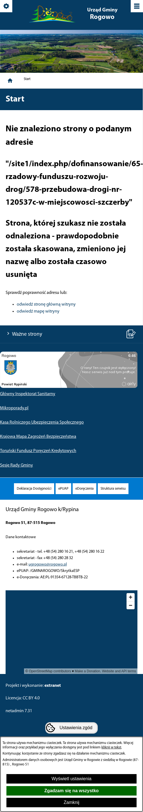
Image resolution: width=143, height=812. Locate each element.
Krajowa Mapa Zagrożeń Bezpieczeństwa (38, 436)
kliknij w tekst (111, 747)
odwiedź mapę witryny (38, 311)
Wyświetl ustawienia (71, 778)
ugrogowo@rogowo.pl (47, 564)
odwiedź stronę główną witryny (46, 304)
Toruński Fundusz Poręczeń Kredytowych (38, 451)
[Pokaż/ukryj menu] (136, 6)
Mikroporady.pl (14, 408)
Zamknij (71, 802)
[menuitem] (34, 488)
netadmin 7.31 (19, 711)
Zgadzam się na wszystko (71, 790)
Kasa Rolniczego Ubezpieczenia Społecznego (42, 422)
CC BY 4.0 (31, 698)
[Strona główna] (10, 80)
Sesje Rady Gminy (16, 465)
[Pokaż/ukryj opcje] (6, 6)
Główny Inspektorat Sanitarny (27, 394)
